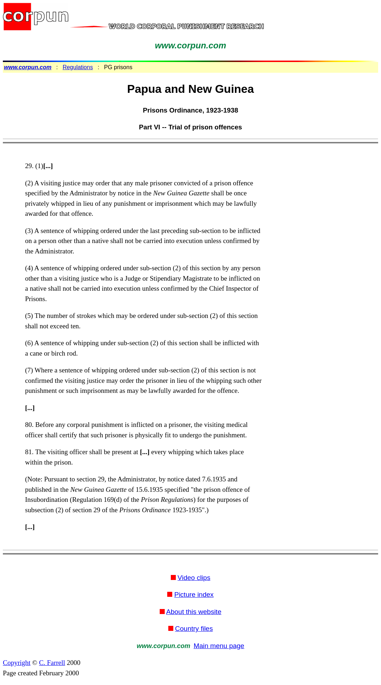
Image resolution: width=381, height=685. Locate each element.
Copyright (16, 662)
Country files (194, 628)
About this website (193, 611)
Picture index (194, 594)
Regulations (78, 67)
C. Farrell (52, 662)
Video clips (194, 577)
